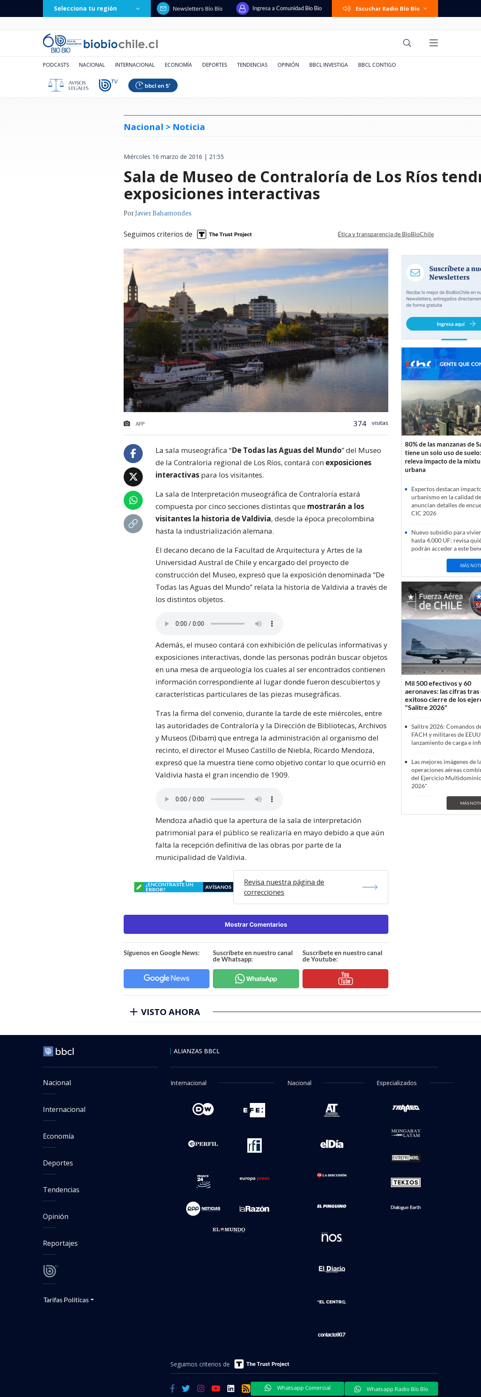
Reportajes (60, 1243)
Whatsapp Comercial (298, 1387)
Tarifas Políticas (66, 1299)
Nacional (92, 64)
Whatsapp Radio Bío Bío (391, 1389)
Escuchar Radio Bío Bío (385, 8)
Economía (178, 64)
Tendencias (252, 64)
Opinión (288, 64)
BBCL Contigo (377, 64)
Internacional (135, 64)
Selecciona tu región (97, 8)
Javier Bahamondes (163, 214)
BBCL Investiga (328, 64)
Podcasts (56, 64)
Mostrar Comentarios (256, 924)
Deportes (214, 64)
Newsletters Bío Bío (190, 8)
